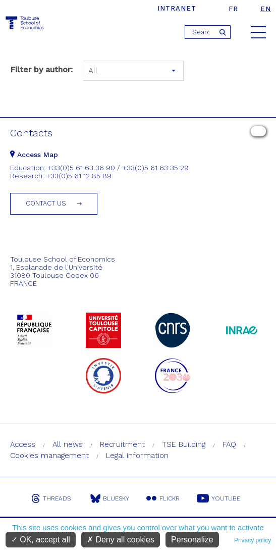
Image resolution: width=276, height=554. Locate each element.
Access (22, 444)
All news (67, 444)
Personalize (192, 539)
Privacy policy (252, 540)
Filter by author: (41, 69)
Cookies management (49, 455)
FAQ (229, 444)
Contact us (46, 203)
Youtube (218, 498)
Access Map (34, 154)
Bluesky (109, 498)
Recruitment (122, 444)
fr (233, 9)
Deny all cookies (120, 539)
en (265, 9)
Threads (51, 498)
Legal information (137, 455)
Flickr (163, 498)
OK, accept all (40, 539)
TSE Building (183, 444)
